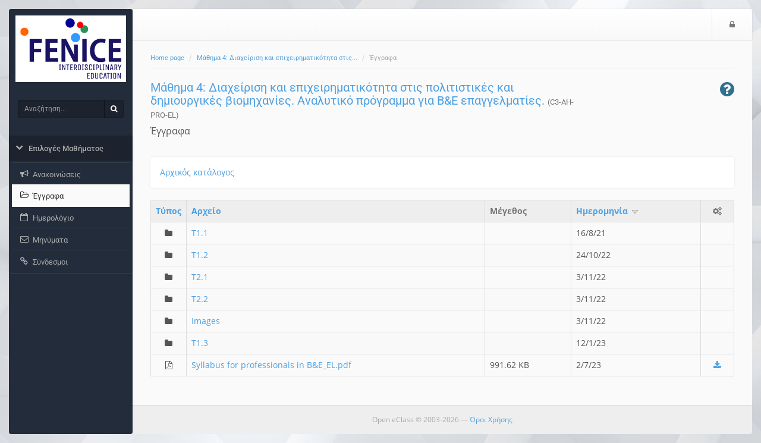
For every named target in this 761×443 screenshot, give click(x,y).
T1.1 (199, 232)
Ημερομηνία (608, 210)
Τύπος (168, 210)
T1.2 (199, 254)
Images (205, 320)
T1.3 (199, 342)
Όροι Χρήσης (491, 419)
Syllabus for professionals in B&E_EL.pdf (271, 364)
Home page (167, 58)
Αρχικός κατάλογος (197, 172)
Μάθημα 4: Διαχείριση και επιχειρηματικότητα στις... (277, 58)
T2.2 (199, 298)
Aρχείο (206, 210)
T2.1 (199, 276)
